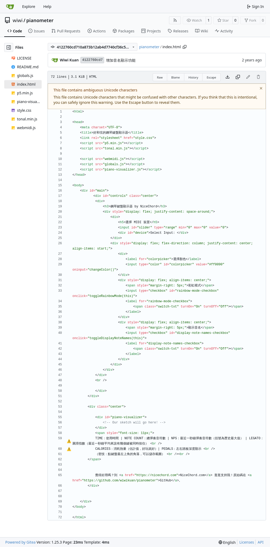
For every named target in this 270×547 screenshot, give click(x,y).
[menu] (227, 542)
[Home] (10, 6)
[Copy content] (238, 77)
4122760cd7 (92, 60)
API (260, 542)
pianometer (40, 20)
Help (47, 6)
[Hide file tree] (8, 47)
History (193, 77)
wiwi (18, 20)
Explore (28, 6)
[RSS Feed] (175, 20)
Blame (175, 77)
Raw (160, 77)
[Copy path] (184, 47)
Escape (211, 77)
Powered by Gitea (20, 542)
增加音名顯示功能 (121, 60)
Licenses (246, 542)
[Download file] (227, 77)
